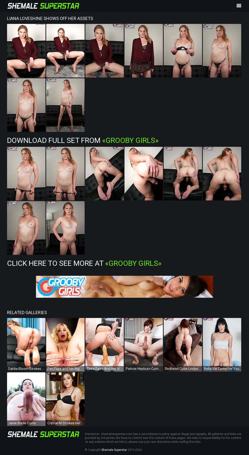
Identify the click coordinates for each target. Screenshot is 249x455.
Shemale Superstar (114, 450)
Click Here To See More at (84, 263)
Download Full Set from (83, 140)
